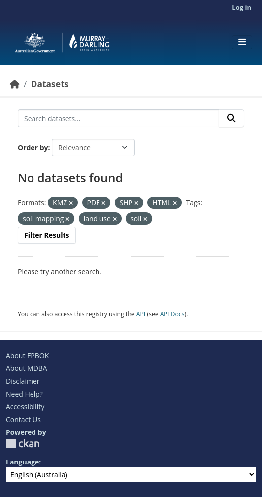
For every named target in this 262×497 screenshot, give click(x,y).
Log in (241, 7)
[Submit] (231, 118)
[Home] (15, 84)
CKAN (22, 443)
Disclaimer (22, 381)
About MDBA (26, 368)
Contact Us (23, 419)
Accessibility (25, 406)
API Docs (172, 314)
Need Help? (24, 393)
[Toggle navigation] (242, 42)
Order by (33, 147)
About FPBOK (27, 355)
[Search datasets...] (118, 118)
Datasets (49, 84)
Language (22, 461)
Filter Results (46, 235)
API (141, 314)
